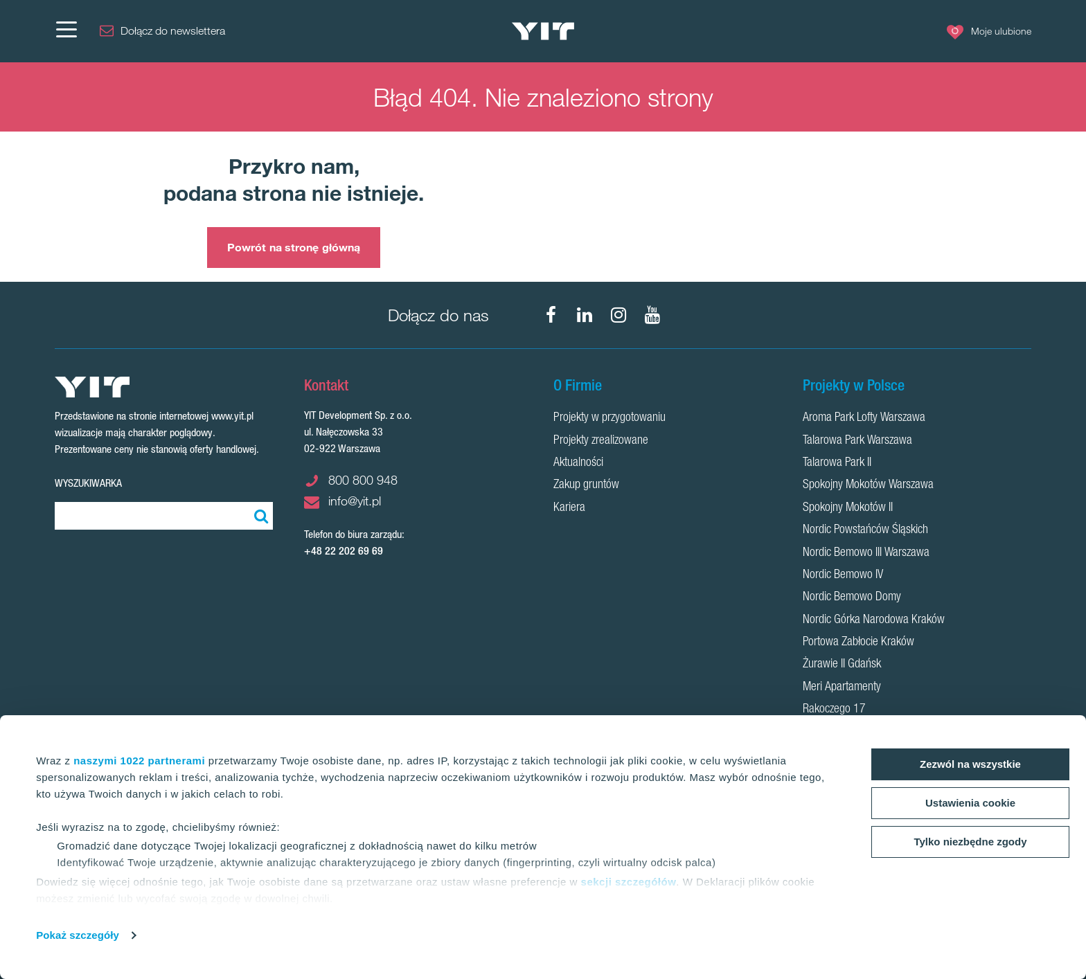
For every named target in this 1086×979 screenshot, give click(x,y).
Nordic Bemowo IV (843, 575)
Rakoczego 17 (834, 709)
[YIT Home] (543, 31)
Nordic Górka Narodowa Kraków (874, 620)
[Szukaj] (259, 516)
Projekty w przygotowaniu (609, 418)
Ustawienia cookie (970, 803)
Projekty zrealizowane (600, 441)
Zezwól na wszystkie (970, 764)
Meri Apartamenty (842, 687)
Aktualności (578, 463)
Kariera (569, 508)
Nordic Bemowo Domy (852, 597)
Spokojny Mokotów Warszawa (868, 485)
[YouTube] (652, 315)
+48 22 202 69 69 (343, 550)
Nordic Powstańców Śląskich (865, 530)
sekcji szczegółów (629, 882)
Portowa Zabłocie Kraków (858, 642)
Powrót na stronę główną (293, 247)
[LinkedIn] (584, 315)
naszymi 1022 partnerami (139, 760)
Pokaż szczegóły (77, 935)
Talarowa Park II (837, 463)
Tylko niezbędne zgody (970, 841)
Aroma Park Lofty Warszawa (864, 418)
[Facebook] (551, 315)
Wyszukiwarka (88, 483)
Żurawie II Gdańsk (842, 664)
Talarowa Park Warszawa (857, 441)
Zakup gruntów (586, 485)
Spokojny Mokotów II (848, 508)
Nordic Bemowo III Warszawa (866, 553)
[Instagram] (618, 315)
